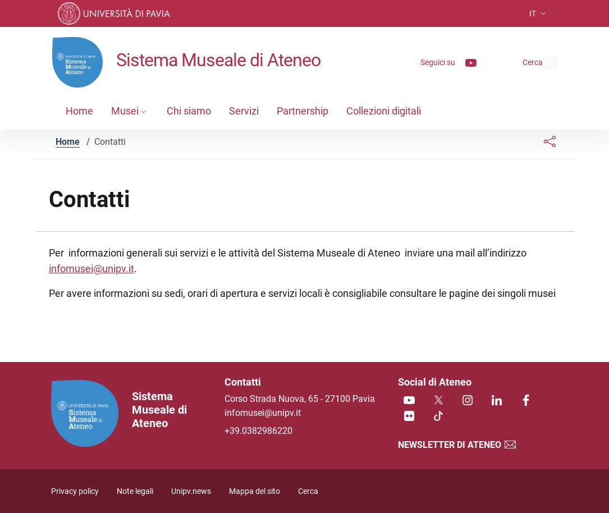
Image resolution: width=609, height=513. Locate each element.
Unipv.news (191, 491)
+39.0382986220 (258, 430)
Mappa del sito (254, 491)
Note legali (135, 491)
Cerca (308, 491)
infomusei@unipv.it (91, 268)
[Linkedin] (497, 401)
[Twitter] (438, 401)
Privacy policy (75, 491)
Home (68, 141)
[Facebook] (526, 401)
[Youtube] (445, 62)
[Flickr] (409, 416)
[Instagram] (467, 401)
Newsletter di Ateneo (457, 444)
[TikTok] (438, 416)
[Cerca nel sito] (543, 62)
